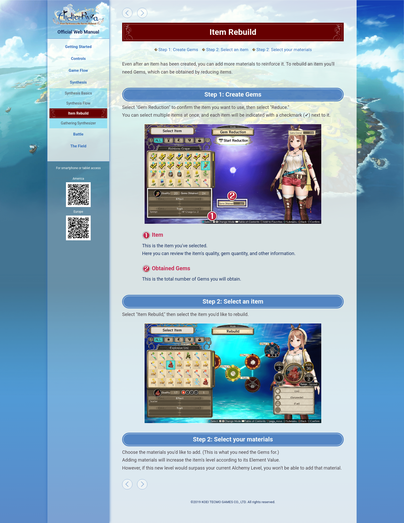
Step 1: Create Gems (178, 49)
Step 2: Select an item (227, 49)
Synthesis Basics (78, 93)
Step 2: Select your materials (284, 49)
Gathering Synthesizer (78, 123)
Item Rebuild (78, 113)
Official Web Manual (78, 19)
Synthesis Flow (78, 103)
